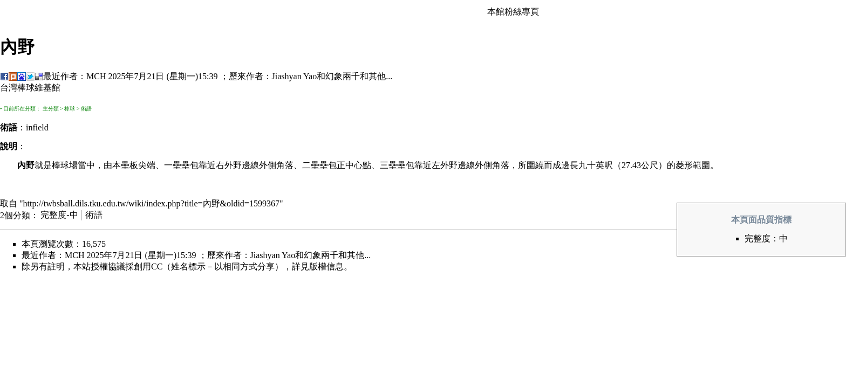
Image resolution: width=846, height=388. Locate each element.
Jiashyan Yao (294, 76)
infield (37, 127)
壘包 (190, 165)
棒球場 (65, 165)
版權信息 (326, 266)
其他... (380, 76)
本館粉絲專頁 (513, 11)
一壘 (172, 165)
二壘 (310, 165)
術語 (86, 109)
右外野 (229, 165)
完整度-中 (59, 214)
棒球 (69, 109)
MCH (96, 76)
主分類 (51, 109)
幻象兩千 (342, 76)
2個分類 (15, 214)
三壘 (388, 165)
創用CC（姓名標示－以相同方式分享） (208, 266)
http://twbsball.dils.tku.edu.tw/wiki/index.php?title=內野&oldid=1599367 (151, 203)
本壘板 (125, 165)
